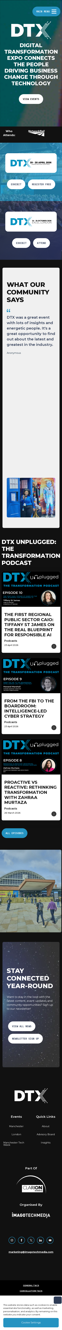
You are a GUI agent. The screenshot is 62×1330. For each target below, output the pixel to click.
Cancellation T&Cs (31, 1291)
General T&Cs (31, 1285)
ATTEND (41, 243)
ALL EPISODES (14, 833)
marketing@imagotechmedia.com (31, 1252)
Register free (41, 184)
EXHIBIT (16, 184)
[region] (31, 389)
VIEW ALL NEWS (21, 1026)
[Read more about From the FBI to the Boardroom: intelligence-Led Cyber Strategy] (29, 708)
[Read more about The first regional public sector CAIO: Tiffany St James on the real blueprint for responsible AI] (29, 624)
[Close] (58, 1300)
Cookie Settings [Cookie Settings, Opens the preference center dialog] (31, 1322)
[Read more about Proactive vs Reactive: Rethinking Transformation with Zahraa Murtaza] (30, 792)
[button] (38, 133)
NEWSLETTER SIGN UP (25, 1038)
